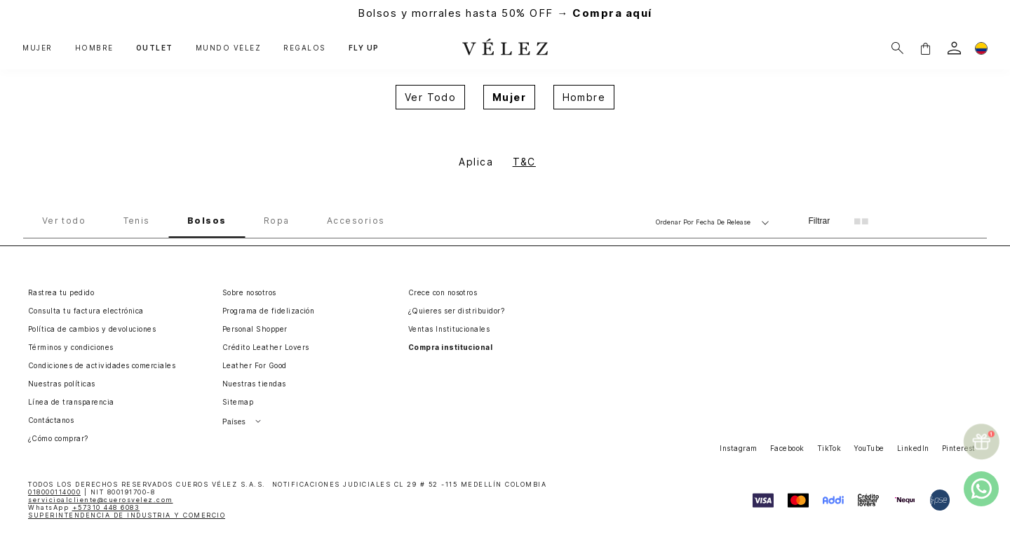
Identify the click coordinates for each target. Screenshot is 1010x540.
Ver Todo (431, 97)
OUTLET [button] (154, 48)
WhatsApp (84, 507)
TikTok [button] (829, 448)
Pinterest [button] (959, 448)
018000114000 (54, 492)
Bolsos (207, 221)
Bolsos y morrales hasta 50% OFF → (505, 13)
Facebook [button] (787, 448)
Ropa (277, 221)
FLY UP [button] (364, 48)
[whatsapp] (981, 488)
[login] (954, 48)
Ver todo (64, 221)
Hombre (584, 97)
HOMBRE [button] (94, 48)
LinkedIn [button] (913, 448)
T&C (524, 162)
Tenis (136, 221)
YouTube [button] (869, 448)
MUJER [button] (37, 48)
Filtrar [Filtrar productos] (819, 221)
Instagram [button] (738, 448)
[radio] (861, 221)
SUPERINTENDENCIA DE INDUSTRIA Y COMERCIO (126, 515)
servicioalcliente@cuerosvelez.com (100, 500)
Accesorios (355, 221)
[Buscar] (897, 48)
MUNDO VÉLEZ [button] (229, 48)
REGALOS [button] (304, 48)
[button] (925, 48)
